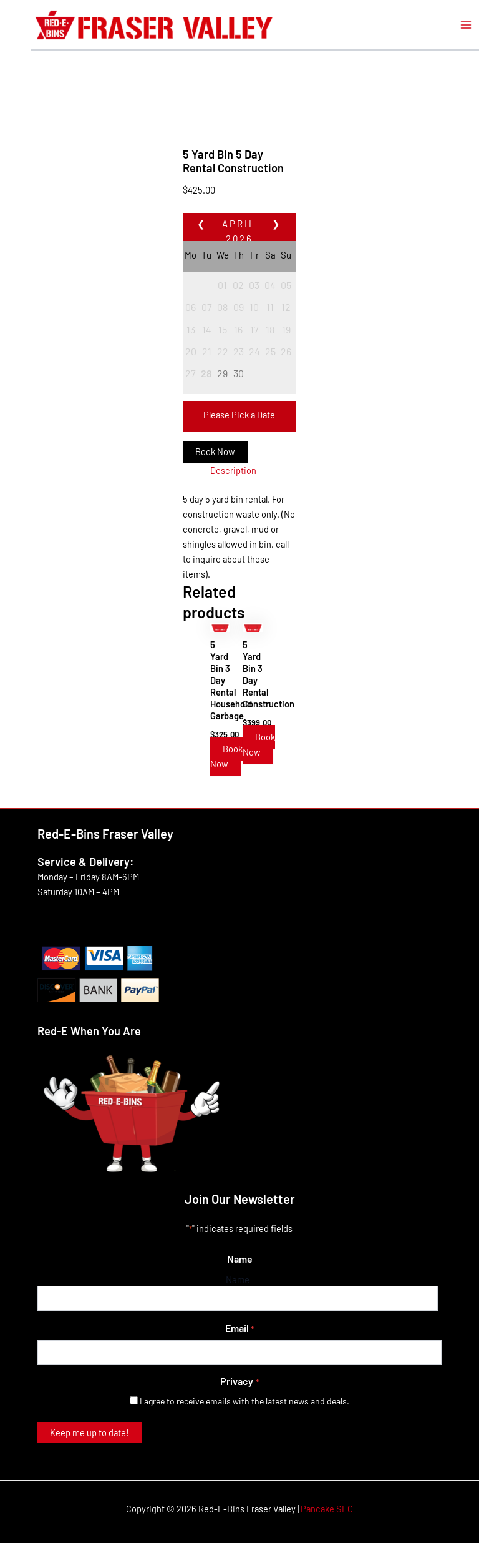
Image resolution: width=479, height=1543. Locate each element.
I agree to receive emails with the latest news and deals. (244, 1401)
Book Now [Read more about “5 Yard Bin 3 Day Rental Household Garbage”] (226, 756)
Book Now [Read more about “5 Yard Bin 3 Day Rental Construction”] (259, 744)
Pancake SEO (327, 1508)
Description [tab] (233, 470)
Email (239, 1328)
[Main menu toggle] (466, 25)
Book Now (215, 451)
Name (237, 1279)
